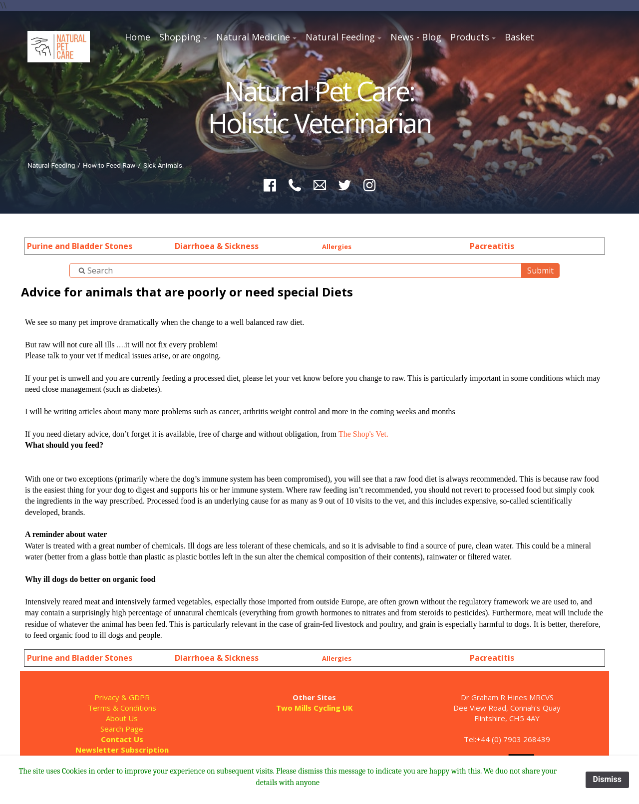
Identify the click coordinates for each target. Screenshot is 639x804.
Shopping (180, 37)
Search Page (121, 729)
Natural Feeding (340, 37)
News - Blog (415, 37)
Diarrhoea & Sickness (217, 246)
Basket (519, 37)
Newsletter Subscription (122, 750)
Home (137, 37)
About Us (122, 718)
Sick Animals (162, 165)
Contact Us (122, 739)
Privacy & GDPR (122, 697)
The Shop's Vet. (363, 434)
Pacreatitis (492, 246)
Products (469, 37)
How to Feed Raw (109, 165)
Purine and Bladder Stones (79, 246)
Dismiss (607, 779)
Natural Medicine (253, 37)
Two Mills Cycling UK (314, 708)
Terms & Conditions (122, 708)
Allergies (336, 246)
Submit (540, 270)
